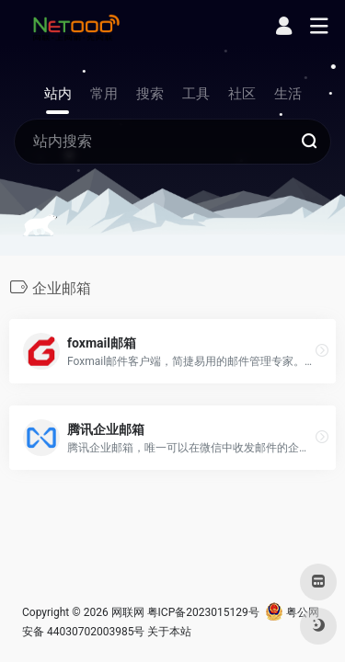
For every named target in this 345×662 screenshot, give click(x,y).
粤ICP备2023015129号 (203, 612)
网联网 (127, 612)
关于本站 (169, 631)
